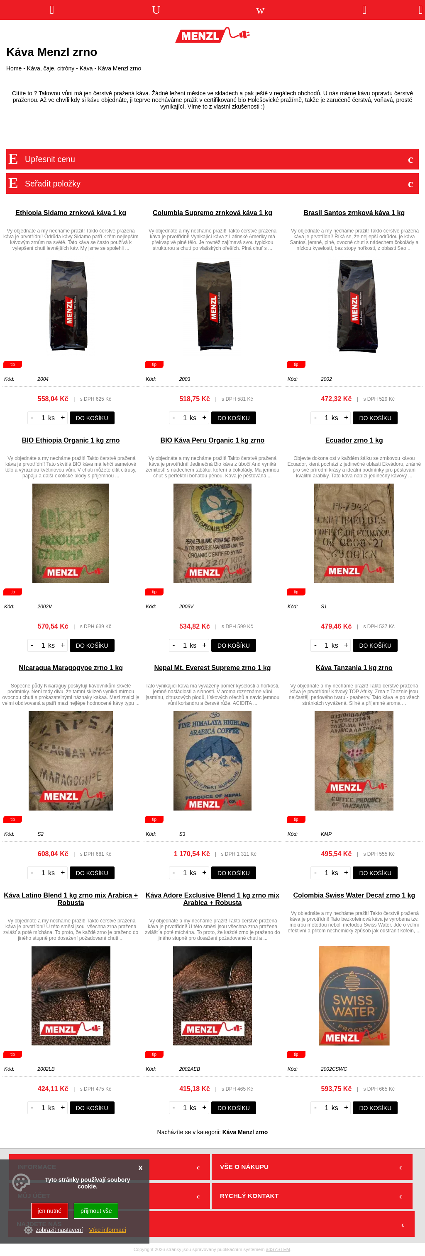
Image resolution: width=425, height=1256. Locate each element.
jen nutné (50, 1211)
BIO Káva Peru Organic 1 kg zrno (213, 440)
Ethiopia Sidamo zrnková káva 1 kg (70, 212)
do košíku (92, 418)
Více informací (107, 1230)
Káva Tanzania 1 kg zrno (354, 667)
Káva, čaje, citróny (50, 68)
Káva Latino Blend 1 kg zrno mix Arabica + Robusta (71, 899)
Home (14, 68)
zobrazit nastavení (59, 1230)
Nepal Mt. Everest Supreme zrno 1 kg (212, 667)
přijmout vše (96, 1211)
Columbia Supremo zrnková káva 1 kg (212, 212)
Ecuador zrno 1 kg (354, 440)
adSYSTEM (278, 1249)
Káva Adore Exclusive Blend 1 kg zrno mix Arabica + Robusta (212, 899)
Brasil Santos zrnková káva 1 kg (354, 212)
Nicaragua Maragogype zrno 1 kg (71, 667)
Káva (86, 68)
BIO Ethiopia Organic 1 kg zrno (71, 440)
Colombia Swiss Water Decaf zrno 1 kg (354, 895)
